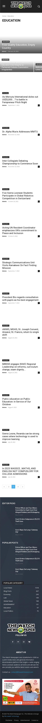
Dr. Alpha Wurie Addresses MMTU (20, 131)
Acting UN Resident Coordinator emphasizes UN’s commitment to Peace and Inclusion (19, 230)
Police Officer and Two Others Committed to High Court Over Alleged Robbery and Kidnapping (27, 510)
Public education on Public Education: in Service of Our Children (16, 402)
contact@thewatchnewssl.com (22, 672)
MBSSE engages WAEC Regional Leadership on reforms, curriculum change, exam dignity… (20, 367)
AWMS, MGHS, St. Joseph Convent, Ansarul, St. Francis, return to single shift (20, 332)
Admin (4, 105)
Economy (5, 93)
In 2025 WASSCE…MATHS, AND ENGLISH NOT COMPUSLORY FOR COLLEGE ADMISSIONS (20, 471)
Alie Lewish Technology (11, 716)
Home (4, 16)
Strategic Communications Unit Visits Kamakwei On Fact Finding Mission (19, 265)
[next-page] (23, 486)
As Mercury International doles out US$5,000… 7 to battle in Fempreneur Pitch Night (20, 99)
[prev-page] (4, 486)
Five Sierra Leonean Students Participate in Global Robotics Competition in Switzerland (17, 196)
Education (6, 41)
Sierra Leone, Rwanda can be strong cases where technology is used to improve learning (20, 436)
